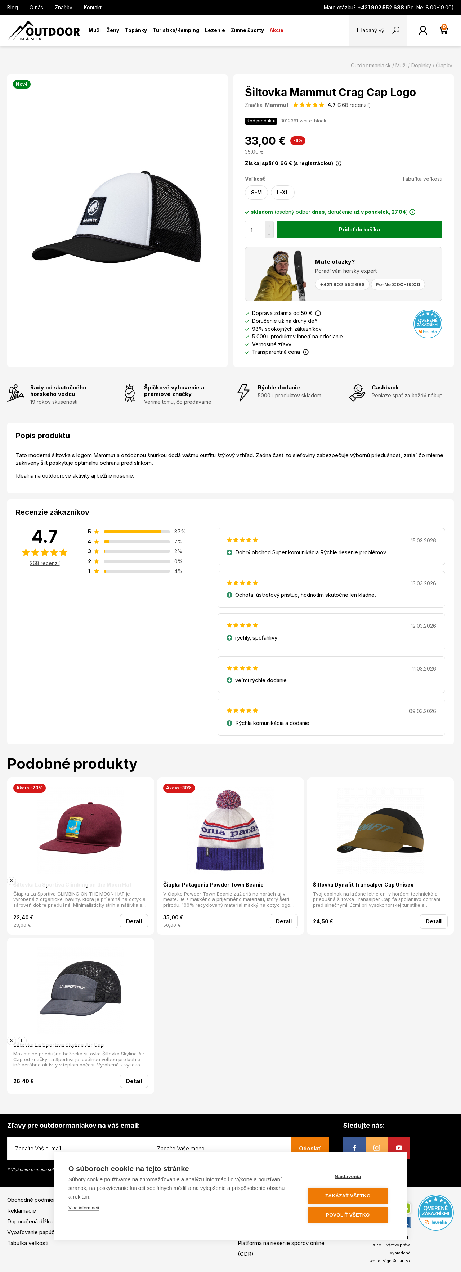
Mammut (276, 105)
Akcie (276, 30)
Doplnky (421, 65)
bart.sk (404, 1260)
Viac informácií (83, 1208)
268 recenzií (45, 563)
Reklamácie (21, 1210)
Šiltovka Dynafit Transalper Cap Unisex (363, 884)
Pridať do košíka (359, 229)
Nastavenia (349, 1176)
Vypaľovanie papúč (31, 1232)
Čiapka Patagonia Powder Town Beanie (213, 884)
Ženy (113, 30)
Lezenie (215, 30)
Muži (95, 30)
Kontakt (93, 7)
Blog (12, 7)
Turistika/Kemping (176, 30)
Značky (63, 7)
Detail (134, 921)
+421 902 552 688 (342, 284)
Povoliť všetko (349, 1215)
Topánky (136, 30)
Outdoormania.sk (371, 65)
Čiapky (444, 65)
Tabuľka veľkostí (422, 179)
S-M (256, 192)
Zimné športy (247, 30)
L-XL (282, 192)
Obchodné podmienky (34, 1199)
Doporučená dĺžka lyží (34, 1221)
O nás (36, 7)
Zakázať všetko (349, 1196)
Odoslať (310, 1148)
